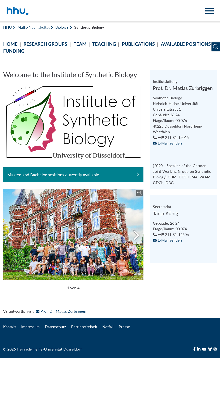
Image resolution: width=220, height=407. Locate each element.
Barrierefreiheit (84, 375)
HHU (7, 27)
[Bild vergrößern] (139, 193)
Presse (124, 375)
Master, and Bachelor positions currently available (73, 174)
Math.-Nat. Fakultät (33, 27)
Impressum (30, 375)
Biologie (62, 27)
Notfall (107, 375)
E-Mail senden (167, 182)
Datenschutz (55, 375)
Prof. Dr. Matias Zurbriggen (61, 360)
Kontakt (9, 375)
